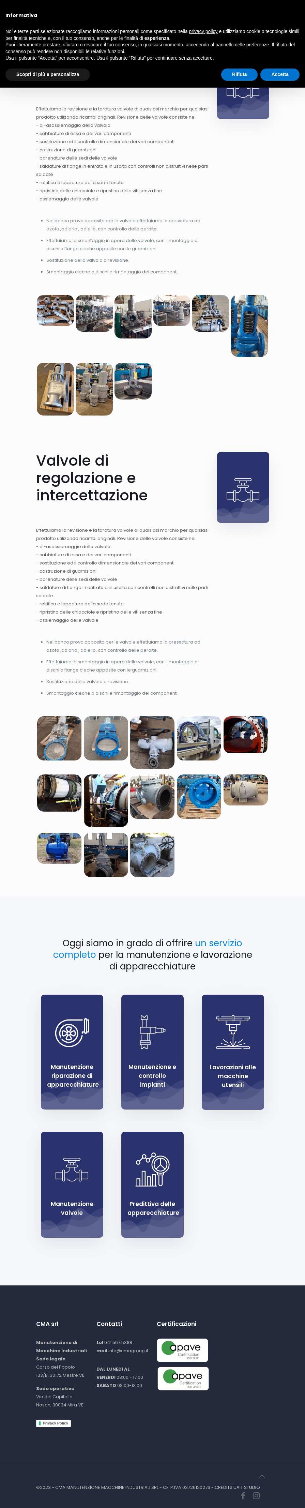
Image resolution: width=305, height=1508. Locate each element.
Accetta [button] (280, 1494)
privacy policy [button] (203, 1451)
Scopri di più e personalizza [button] (47, 1494)
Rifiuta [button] (239, 1494)
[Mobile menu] (258, 15)
